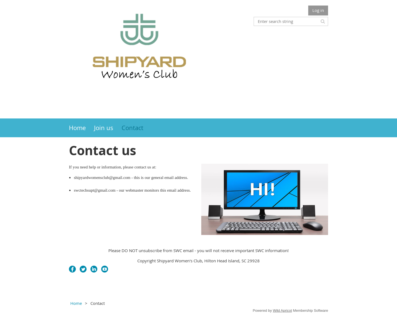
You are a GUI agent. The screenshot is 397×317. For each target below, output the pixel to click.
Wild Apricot (282, 310)
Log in (318, 10)
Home (76, 303)
